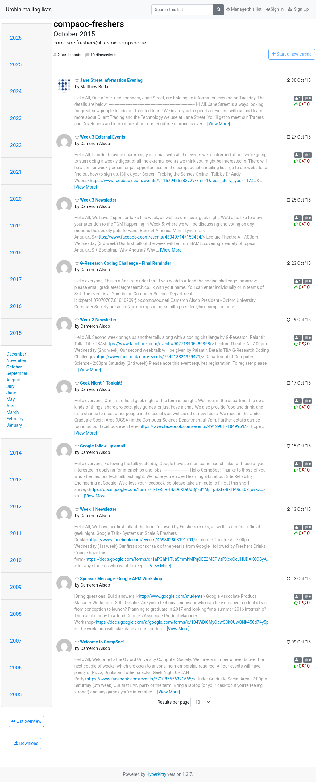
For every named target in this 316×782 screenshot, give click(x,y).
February (14, 418)
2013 (16, 479)
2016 (16, 306)
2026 (16, 38)
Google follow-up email (100, 445)
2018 (16, 252)
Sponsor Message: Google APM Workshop (118, 578)
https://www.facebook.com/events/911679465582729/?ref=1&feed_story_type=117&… (173, 180)
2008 (16, 614)
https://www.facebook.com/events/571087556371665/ (139, 678)
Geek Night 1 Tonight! (98, 383)
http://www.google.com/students (171, 596)
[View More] (218, 123)
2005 (16, 694)
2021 (16, 172)
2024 (16, 91)
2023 (16, 118)
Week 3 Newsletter (95, 200)
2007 (16, 641)
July (10, 386)
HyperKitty (156, 774)
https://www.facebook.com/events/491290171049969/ (192, 426)
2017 (16, 279)
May (10, 399)
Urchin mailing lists (29, 9)
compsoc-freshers (88, 24)
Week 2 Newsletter (95, 319)
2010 (16, 560)
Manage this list (243, 9)
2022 (16, 145)
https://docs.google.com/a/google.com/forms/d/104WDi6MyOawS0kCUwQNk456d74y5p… (184, 622)
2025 (16, 64)
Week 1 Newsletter (95, 509)
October (14, 366)
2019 (16, 226)
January (14, 425)
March (12, 412)
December (16, 353)
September (16, 373)
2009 (16, 587)
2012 (16, 506)
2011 (16, 533)
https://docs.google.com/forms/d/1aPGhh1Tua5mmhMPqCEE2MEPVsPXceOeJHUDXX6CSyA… (178, 559)
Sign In (275, 9)
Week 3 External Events (100, 137)
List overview (26, 721)
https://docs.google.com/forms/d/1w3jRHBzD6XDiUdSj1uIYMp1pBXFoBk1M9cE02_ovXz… (176, 489)
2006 (16, 667)
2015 (16, 333)
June (11, 392)
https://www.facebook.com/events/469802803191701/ (142, 539)
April (10, 405)
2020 (16, 199)
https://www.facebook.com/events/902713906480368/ (158, 343)
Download (26, 743)
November (16, 360)
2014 (16, 453)
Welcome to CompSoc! (99, 641)
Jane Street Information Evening (109, 80)
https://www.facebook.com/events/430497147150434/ (149, 237)
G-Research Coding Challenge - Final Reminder (123, 263)
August (13, 379)
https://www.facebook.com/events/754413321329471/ (148, 356)
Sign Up (298, 9)
